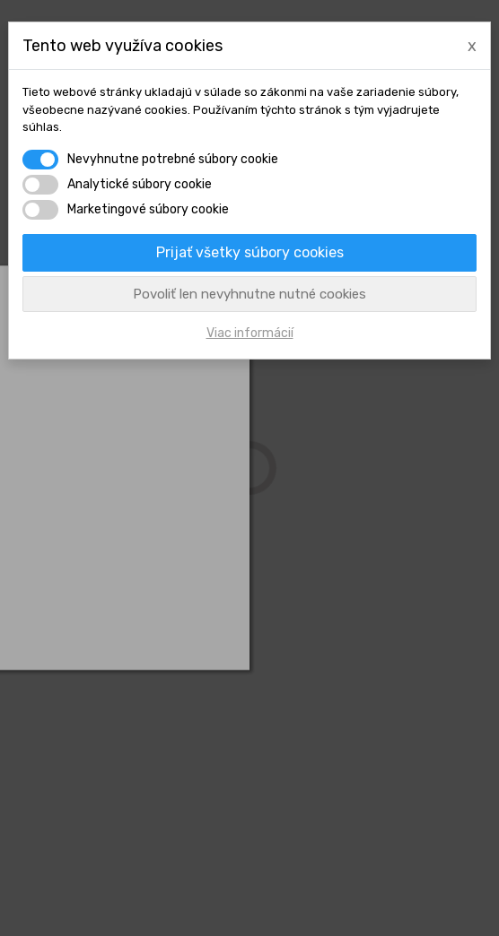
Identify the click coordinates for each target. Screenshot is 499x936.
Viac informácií (249, 333)
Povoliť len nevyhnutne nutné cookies (249, 294)
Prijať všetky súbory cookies (250, 252)
